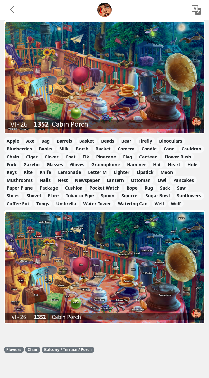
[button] (12, 10)
